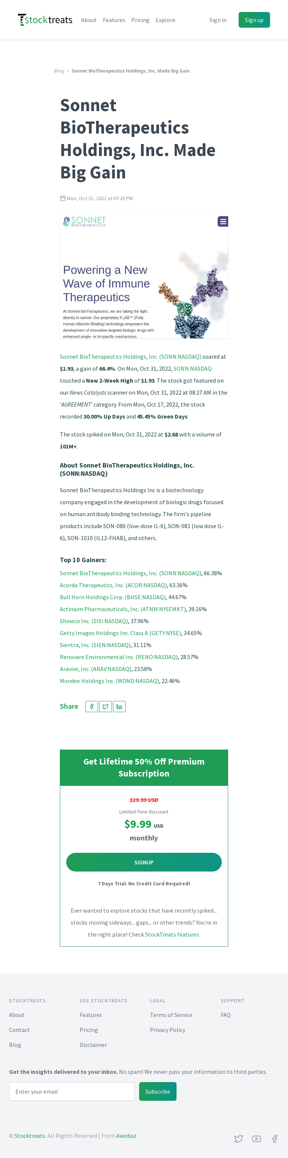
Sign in (218, 20)
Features (114, 20)
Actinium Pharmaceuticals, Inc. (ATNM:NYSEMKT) (123, 609)
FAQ (226, 1014)
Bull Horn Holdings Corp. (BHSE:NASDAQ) (113, 597)
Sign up (254, 20)
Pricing (140, 20)
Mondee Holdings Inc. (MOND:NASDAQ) (109, 680)
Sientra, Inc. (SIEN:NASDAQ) (95, 645)
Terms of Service (171, 1014)
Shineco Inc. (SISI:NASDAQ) (94, 621)
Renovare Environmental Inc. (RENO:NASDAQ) (119, 657)
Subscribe (157, 1091)
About (89, 20)
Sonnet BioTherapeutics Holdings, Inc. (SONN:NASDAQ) (130, 356)
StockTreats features (172, 934)
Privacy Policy (167, 1029)
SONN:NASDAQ (193, 368)
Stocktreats (30, 1135)
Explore (165, 20)
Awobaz (126, 1135)
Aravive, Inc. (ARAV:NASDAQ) (95, 669)
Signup (144, 862)
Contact (19, 1029)
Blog (59, 71)
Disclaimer (93, 1044)
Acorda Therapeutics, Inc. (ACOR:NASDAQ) (113, 585)
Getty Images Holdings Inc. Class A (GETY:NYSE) (120, 633)
